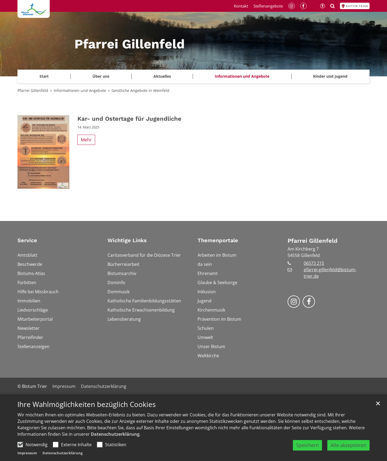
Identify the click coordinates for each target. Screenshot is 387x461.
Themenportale (218, 240)
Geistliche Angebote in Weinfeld (140, 90)
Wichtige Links (127, 240)
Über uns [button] (100, 76)
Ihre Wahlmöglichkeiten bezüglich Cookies (86, 404)
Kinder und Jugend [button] (330, 76)
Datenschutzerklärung (115, 434)
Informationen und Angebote (80, 90)
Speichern (307, 445)
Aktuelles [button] (162, 76)
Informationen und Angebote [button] (242, 76)
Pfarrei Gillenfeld (32, 90)
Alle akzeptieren (348, 445)
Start (44, 76)
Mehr (86, 140)
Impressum (27, 453)
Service (27, 240)
